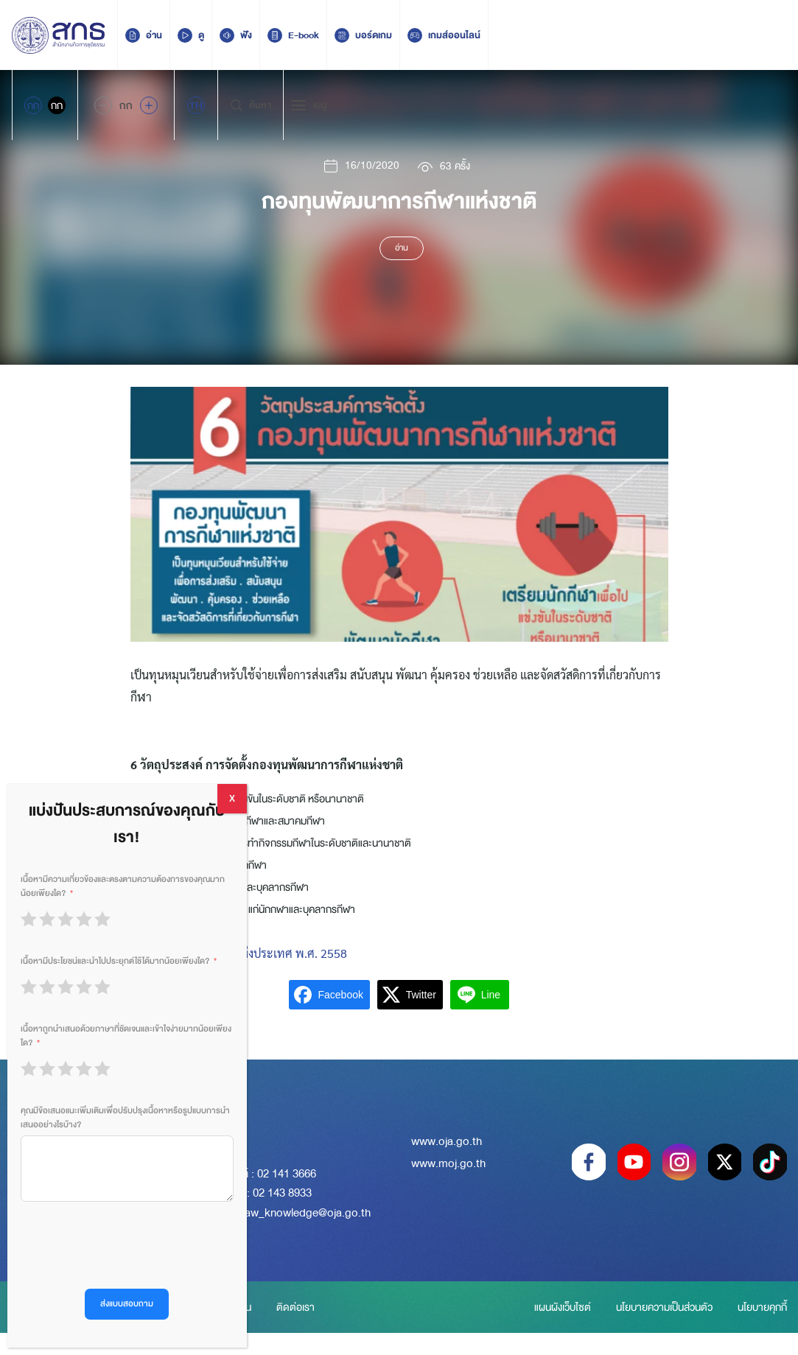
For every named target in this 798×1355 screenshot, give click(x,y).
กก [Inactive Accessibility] (57, 105)
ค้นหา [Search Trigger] (250, 105)
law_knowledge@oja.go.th (306, 1212)
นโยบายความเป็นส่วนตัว (675, 1307)
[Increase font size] (149, 105)
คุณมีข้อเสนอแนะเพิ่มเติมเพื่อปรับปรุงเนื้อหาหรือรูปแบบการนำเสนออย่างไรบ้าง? (125, 1118)
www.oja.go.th (446, 1144)
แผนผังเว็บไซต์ (567, 1307)
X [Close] (232, 799)
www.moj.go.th (448, 1167)
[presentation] (133, 1245)
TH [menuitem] (196, 105)
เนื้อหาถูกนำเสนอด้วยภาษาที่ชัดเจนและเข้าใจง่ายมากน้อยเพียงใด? (126, 1036)
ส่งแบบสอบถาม (126, 1304)
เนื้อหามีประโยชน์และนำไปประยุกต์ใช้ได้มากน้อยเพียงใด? (115, 961)
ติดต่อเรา (309, 1318)
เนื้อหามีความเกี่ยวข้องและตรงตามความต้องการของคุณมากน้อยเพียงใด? (123, 886)
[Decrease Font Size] (103, 105)
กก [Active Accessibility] (33, 105)
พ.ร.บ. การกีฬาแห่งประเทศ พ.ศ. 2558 (254, 953)
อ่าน (401, 249)
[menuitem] (196, 105)
